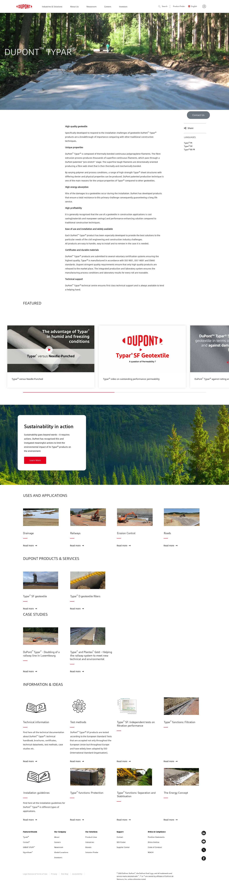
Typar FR (188, 143)
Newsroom (91, 7)
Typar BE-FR (189, 149)
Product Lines (91, 837)
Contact (120, 837)
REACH (150, 852)
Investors (123, 7)
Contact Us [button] (198, 115)
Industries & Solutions (52, 7)
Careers (107, 7)
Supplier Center (123, 847)
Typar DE (188, 146)
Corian (26, 842)
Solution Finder (91, 852)
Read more (30, 545)
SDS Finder (121, 842)
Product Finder (179, 6)
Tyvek (26, 837)
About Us (74, 7)
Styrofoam (28, 852)
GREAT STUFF (29, 847)
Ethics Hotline (153, 842)
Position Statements (156, 837)
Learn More (23, 460)
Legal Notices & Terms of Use (35, 874)
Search (162, 7)
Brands (88, 847)
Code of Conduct (155, 847)
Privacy (54, 874)
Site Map (64, 874)
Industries (89, 842)
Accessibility (77, 874)
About (56, 837)
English (194, 6)
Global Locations (61, 852)
